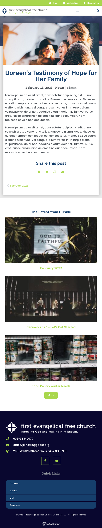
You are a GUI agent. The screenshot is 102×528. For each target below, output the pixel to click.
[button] (77, 10)
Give (12, 497)
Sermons (15, 505)
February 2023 (51, 268)
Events (13, 490)
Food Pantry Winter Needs (51, 386)
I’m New (14, 483)
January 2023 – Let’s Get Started (51, 327)
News (59, 87)
